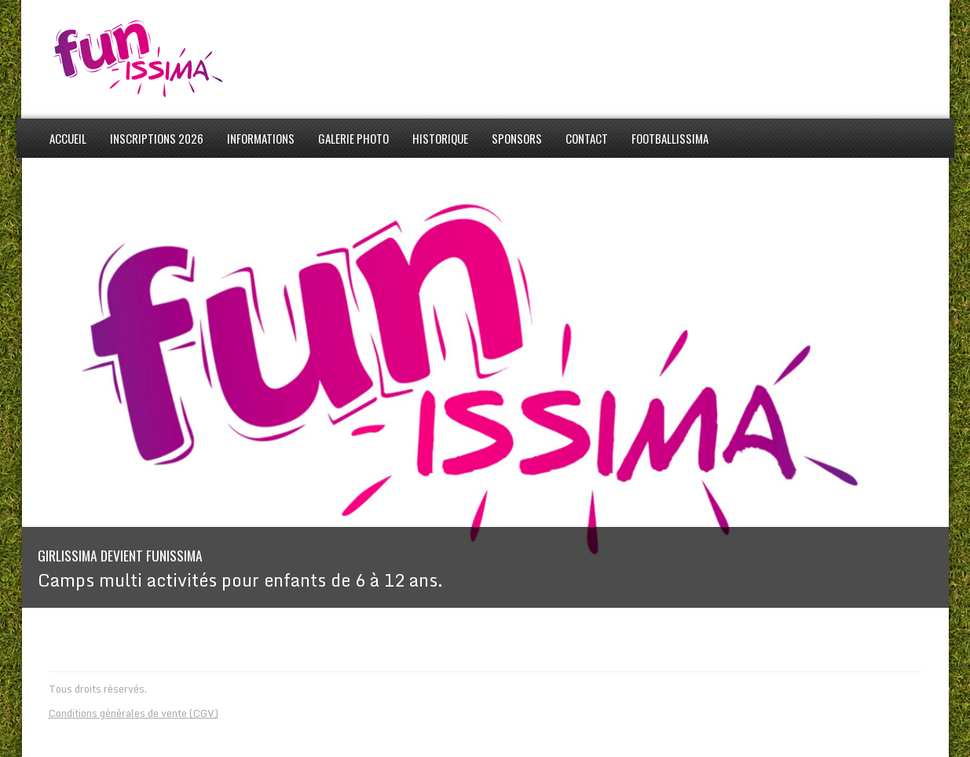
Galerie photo (353, 138)
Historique (440, 138)
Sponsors (517, 138)
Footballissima (669, 138)
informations (261, 138)
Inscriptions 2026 (156, 138)
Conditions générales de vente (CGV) (133, 713)
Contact (587, 138)
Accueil (67, 138)
